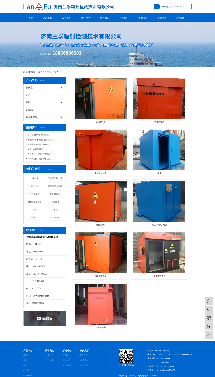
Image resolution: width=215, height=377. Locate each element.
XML (154, 368)
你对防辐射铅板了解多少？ (39, 144)
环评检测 (85, 18)
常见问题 (67, 358)
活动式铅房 (132, 145)
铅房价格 (35, 217)
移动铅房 (35, 178)
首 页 (40, 72)
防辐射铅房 (92, 108)
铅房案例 (84, 352)
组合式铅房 (173, 182)
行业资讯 (67, 352)
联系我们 (180, 18)
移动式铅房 (132, 108)
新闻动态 (161, 18)
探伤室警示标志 (55, 186)
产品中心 (47, 18)
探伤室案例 (84, 347)
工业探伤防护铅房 (173, 145)
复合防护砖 (55, 217)
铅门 (28, 102)
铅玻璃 (29, 110)
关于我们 (123, 18)
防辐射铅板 (55, 194)
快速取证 (104, 18)
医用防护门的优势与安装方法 (40, 140)
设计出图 (66, 18)
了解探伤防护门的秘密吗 (38, 135)
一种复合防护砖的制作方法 (39, 159)
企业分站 (133, 368)
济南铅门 (55, 202)
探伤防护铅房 (132, 182)
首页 (30, 18)
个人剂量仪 (35, 194)
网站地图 (142, 368)
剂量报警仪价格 (34, 202)
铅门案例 (84, 358)
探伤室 (29, 87)
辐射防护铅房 (92, 182)
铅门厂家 (35, 186)
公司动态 (67, 347)
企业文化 (49, 352)
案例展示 (142, 18)
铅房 (56, 72)
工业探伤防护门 (55, 178)
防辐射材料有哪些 (35, 149)
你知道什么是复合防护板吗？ (40, 154)
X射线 (55, 210)
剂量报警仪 (31, 117)
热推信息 (123, 368)
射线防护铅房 (173, 108)
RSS (149, 368)
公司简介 (49, 347)
